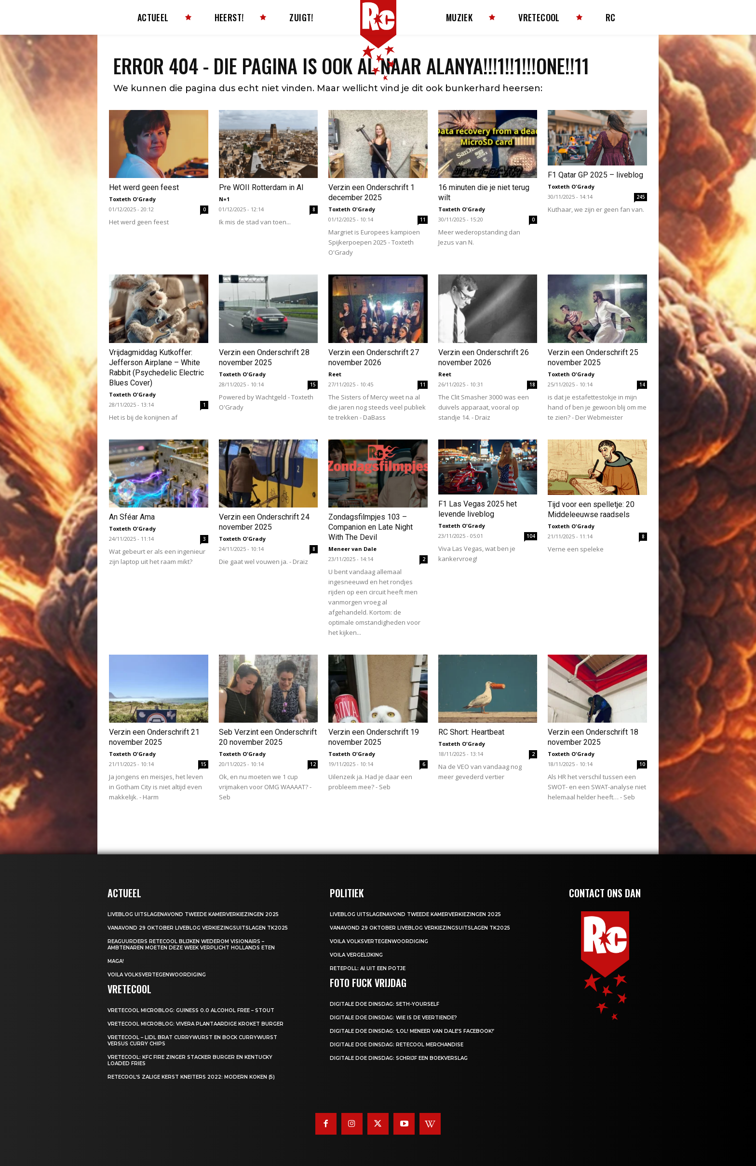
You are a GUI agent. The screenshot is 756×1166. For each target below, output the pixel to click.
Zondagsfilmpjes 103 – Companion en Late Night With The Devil (370, 527)
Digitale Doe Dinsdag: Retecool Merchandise (396, 1045)
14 (642, 384)
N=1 (224, 199)
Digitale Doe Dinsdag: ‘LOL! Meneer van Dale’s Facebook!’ (412, 1031)
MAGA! (116, 961)
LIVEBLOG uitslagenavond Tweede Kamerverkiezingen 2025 (193, 914)
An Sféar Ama (132, 516)
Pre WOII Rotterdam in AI (261, 187)
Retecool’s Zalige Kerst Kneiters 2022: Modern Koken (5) (191, 1077)
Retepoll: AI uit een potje (367, 968)
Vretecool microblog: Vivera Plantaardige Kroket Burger (196, 1024)
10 (642, 764)
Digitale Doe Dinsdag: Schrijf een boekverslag (399, 1058)
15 (313, 384)
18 (532, 384)
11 (423, 219)
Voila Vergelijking (356, 955)
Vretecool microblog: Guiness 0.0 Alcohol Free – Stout (191, 1010)
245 (640, 196)
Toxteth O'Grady (132, 199)
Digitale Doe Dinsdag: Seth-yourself (384, 1004)
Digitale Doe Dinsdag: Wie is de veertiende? (393, 1018)
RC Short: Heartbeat (471, 732)
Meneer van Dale (352, 548)
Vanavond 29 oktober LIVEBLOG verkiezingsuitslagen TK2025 (198, 928)
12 (313, 764)
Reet (334, 374)
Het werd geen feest (144, 187)
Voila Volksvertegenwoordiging (157, 975)
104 (530, 536)
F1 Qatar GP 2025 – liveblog (595, 174)
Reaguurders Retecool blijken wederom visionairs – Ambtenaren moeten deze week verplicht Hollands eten (191, 944)
